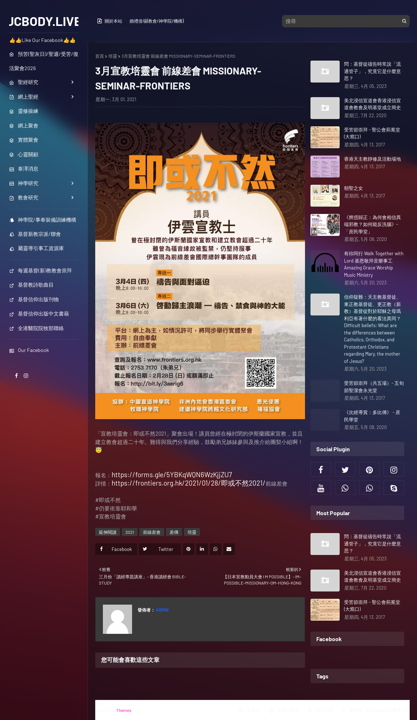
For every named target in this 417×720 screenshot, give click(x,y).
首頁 (99, 55)
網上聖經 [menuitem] (23, 96)
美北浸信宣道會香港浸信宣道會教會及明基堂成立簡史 (372, 104)
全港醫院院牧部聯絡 (36, 328)
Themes (123, 710)
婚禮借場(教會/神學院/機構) (157, 20)
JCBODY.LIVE (44, 20)
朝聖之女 (353, 188)
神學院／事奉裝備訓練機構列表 (375, 710)
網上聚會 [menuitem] (23, 125)
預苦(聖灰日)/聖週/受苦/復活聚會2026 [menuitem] (43, 61)
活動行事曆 (283, 710)
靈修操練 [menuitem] (23, 111)
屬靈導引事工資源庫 (36, 248)
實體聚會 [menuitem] (23, 140)
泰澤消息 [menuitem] (23, 168)
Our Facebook (29, 350)
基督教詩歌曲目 (31, 285)
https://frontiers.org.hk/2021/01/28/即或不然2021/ (189, 483)
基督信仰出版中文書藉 (39, 313)
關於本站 (109, 21)
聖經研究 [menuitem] (23, 82)
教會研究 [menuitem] (23, 197)
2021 (130, 532)
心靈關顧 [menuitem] (23, 154)
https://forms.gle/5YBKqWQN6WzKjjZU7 (172, 474)
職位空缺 (320, 710)
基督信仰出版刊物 (34, 299)
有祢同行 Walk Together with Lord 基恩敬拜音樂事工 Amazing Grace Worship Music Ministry (374, 264)
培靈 (112, 55)
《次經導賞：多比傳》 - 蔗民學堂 (372, 415)
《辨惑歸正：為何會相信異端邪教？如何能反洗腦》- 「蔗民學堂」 (372, 224)
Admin (162, 609)
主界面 (248, 710)
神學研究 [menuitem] (23, 183)
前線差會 (152, 532)
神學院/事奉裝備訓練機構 (42, 220)
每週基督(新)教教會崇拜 (40, 270)
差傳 (174, 532)
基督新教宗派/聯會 (35, 234)
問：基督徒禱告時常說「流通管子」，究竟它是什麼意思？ (372, 71)
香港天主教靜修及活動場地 (372, 159)
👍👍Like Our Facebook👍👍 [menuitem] (42, 40)
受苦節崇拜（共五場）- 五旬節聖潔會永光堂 (374, 386)
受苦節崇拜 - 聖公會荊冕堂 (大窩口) (372, 133)
